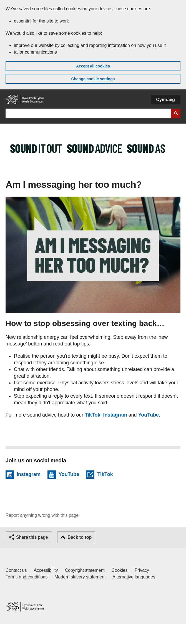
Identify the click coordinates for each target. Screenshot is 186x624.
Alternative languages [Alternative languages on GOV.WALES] (133, 577)
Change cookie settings (93, 79)
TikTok (92, 415)
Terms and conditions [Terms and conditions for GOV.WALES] (26, 577)
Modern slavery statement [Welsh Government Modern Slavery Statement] (79, 577)
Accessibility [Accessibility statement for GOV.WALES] (46, 570)
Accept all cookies (93, 66)
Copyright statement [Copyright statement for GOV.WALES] (85, 570)
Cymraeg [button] (165, 99)
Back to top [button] (79, 537)
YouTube (148, 415)
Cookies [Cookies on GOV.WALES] (120, 570)
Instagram (115, 415)
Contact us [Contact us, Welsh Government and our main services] (16, 570)
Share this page (32, 537)
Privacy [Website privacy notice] (142, 570)
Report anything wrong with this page (42, 515)
